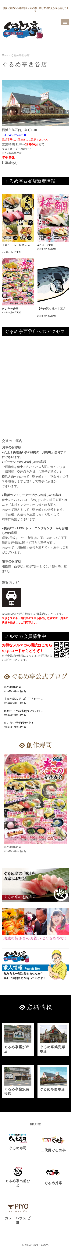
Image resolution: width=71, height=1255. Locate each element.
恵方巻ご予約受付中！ (19, 722)
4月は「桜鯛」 (46, 245)
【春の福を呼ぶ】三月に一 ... (24, 698)
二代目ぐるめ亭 (53, 1150)
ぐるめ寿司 (18, 1148)
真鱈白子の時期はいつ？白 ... (24, 711)
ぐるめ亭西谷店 (52, 1089)
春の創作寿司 (10, 308)
